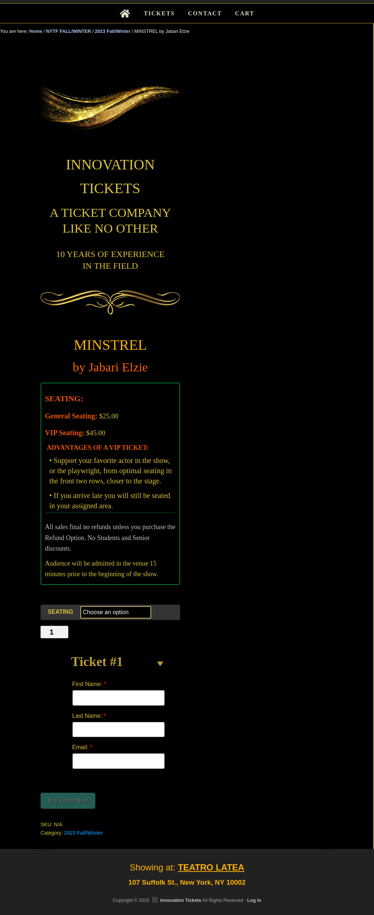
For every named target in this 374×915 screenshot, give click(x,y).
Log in (254, 900)
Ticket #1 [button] (97, 661)
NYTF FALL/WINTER (68, 31)
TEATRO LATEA (211, 867)
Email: (82, 747)
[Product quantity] (54, 632)
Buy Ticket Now (68, 800)
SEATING (60, 612)
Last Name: (89, 716)
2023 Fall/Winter (112, 31)
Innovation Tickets (180, 900)
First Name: (89, 684)
